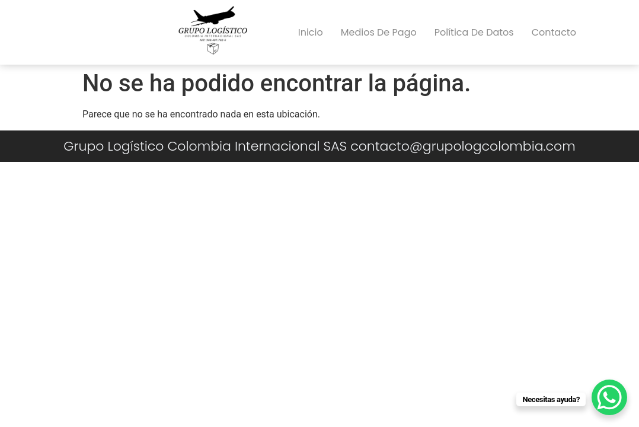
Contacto (554, 32)
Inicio (310, 32)
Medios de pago (379, 32)
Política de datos (474, 32)
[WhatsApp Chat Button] (609, 397)
